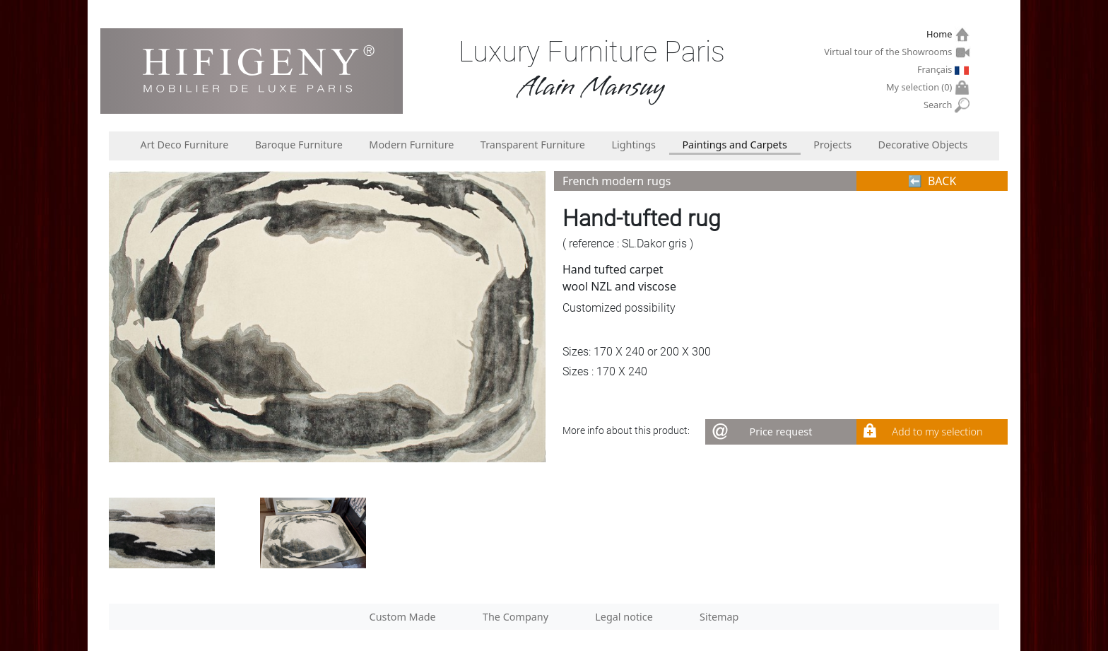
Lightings (633, 144)
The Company (515, 616)
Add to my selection (937, 431)
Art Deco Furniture (184, 144)
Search (939, 105)
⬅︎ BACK (932, 181)
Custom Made (403, 616)
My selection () (920, 87)
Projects (832, 144)
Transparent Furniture (533, 144)
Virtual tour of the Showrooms (889, 51)
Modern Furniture (411, 144)
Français (936, 69)
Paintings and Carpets (734, 144)
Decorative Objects (923, 144)
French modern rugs (616, 181)
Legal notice (624, 616)
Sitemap (719, 616)
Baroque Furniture (299, 144)
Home (940, 34)
